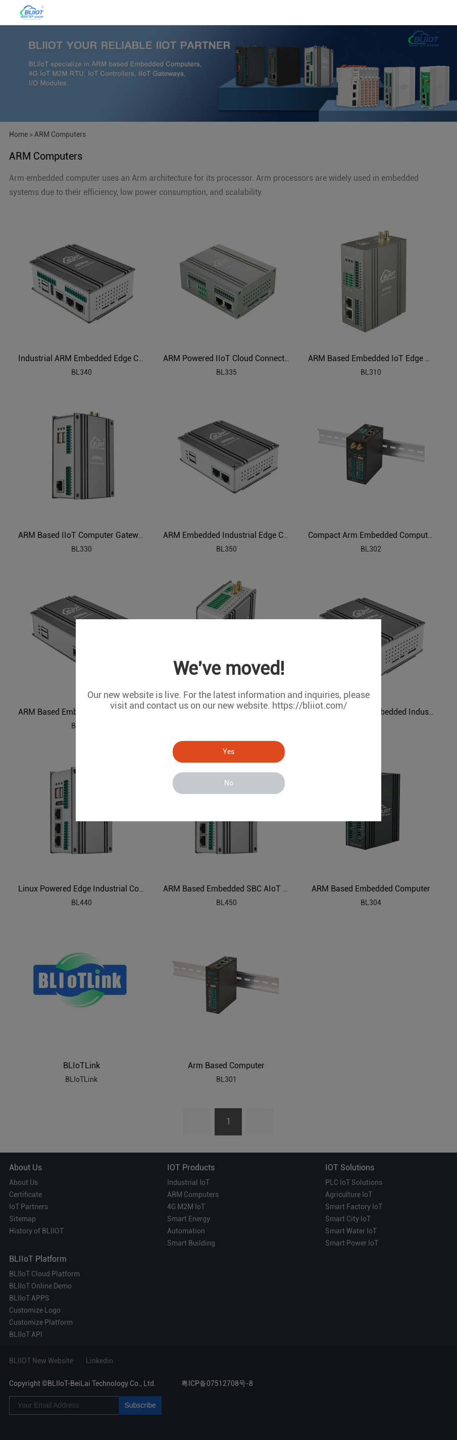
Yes (228, 752)
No (228, 783)
